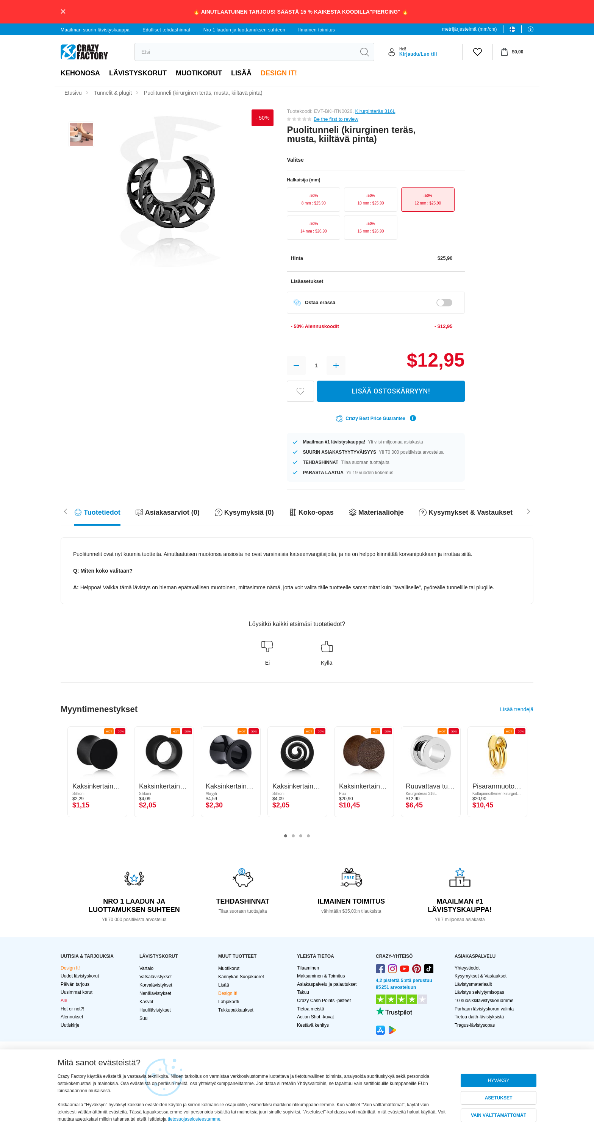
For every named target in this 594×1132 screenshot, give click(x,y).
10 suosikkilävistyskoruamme (484, 1000)
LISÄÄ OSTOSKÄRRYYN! (391, 391)
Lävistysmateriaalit (473, 984)
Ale (64, 1000)
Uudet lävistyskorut (80, 976)
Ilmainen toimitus (316, 30)
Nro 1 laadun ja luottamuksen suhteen (244, 30)
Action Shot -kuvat (315, 1017)
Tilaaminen (308, 968)
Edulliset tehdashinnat (166, 30)
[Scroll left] (528, 511)
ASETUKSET (499, 1098)
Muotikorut (199, 73)
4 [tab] (308, 836)
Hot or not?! (72, 1009)
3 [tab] (301, 836)
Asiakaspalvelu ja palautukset (326, 984)
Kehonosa (80, 73)
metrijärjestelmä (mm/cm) (469, 29)
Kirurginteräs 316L (375, 111)
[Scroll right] (65, 511)
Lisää (241, 73)
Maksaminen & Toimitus (321, 976)
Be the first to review (336, 119)
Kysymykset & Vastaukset (480, 976)
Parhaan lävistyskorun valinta (484, 1009)
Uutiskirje (70, 1025)
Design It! (279, 73)
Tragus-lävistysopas (475, 1025)
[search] (245, 52)
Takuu (303, 992)
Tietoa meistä (310, 1009)
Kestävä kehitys (313, 1025)
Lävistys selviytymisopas (479, 992)
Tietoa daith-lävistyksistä (479, 1017)
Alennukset (72, 1017)
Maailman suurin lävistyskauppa (95, 30)
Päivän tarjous (75, 984)
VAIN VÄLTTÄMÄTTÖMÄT (498, 1115)
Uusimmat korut (76, 992)
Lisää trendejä (516, 709)
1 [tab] (285, 836)
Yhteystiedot (467, 968)
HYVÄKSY (499, 1080)
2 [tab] (293, 836)
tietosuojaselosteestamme (194, 1119)
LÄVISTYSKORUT (138, 73)
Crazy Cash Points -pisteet (324, 1000)
